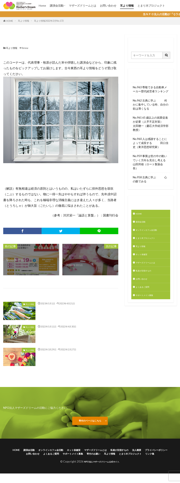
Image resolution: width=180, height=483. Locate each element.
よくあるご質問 (145, 295)
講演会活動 (56, 5)
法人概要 (167, 452)
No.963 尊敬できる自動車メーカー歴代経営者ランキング (150, 89)
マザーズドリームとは (82, 5)
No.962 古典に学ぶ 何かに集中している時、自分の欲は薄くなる (150, 104)
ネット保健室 (144, 259)
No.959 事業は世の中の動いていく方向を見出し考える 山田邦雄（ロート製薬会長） (151, 162)
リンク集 (107, 462)
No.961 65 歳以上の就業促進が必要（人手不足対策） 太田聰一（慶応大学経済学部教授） (151, 124)
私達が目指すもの (147, 277)
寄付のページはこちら (90, 421)
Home (42, 5)
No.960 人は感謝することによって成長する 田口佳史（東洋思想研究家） (150, 143)
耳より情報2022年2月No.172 (49, 20)
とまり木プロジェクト (151, 5)
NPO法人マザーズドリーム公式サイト (101, 471)
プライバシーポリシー (30, 457)
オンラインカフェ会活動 (151, 232)
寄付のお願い (137, 457)
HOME (9, 21)
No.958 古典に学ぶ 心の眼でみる (150, 179)
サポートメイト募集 (148, 304)
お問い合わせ (108, 5)
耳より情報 (127, 5)
